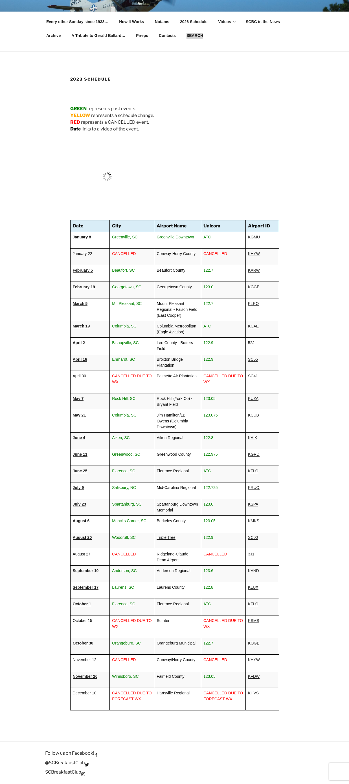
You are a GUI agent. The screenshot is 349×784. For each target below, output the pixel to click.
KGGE (253, 287)
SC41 (253, 376)
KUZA (253, 398)
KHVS (253, 693)
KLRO (253, 303)
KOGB (253, 643)
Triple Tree (166, 537)
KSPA (253, 504)
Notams (162, 21)
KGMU (254, 237)
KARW (254, 270)
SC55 (253, 359)
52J (251, 342)
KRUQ (253, 487)
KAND (253, 570)
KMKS (253, 521)
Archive (53, 35)
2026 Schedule (193, 21)
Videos (227, 21)
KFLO (253, 471)
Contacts (167, 35)
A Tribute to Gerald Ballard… (98, 35)
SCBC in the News (263, 21)
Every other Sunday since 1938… (77, 21)
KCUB (253, 415)
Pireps (142, 35)
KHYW (254, 253)
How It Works (131, 21)
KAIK (252, 437)
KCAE (253, 326)
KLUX (253, 587)
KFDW (254, 676)
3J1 (251, 554)
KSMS (253, 620)
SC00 (253, 537)
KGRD (253, 454)
